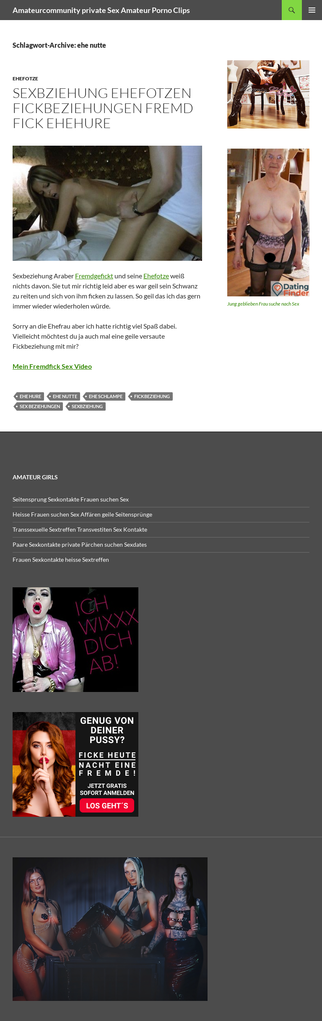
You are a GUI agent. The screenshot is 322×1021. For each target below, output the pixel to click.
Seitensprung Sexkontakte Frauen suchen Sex (71, 499)
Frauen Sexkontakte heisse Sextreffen (61, 559)
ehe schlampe (105, 396)
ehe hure (30, 396)
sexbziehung (87, 406)
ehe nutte (65, 396)
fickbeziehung (152, 396)
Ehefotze (25, 78)
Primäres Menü (312, 10)
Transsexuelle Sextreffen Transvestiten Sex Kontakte (80, 529)
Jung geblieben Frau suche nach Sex (263, 304)
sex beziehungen (40, 406)
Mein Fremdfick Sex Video (52, 366)
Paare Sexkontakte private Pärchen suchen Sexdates (80, 544)
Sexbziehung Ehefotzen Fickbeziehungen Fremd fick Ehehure (103, 107)
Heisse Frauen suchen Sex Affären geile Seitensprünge (82, 514)
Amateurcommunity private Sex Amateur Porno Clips (101, 10)
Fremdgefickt (94, 276)
